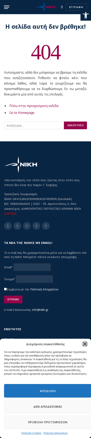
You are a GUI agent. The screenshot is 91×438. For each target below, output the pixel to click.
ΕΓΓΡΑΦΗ (76, 7)
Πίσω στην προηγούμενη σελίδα (34, 106)
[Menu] (6, 7)
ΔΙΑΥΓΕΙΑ (10, 213)
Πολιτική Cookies (31, 433)
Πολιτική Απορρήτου (44, 289)
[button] (85, 15)
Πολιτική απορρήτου (55, 433)
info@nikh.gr (40, 310)
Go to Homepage (21, 112)
